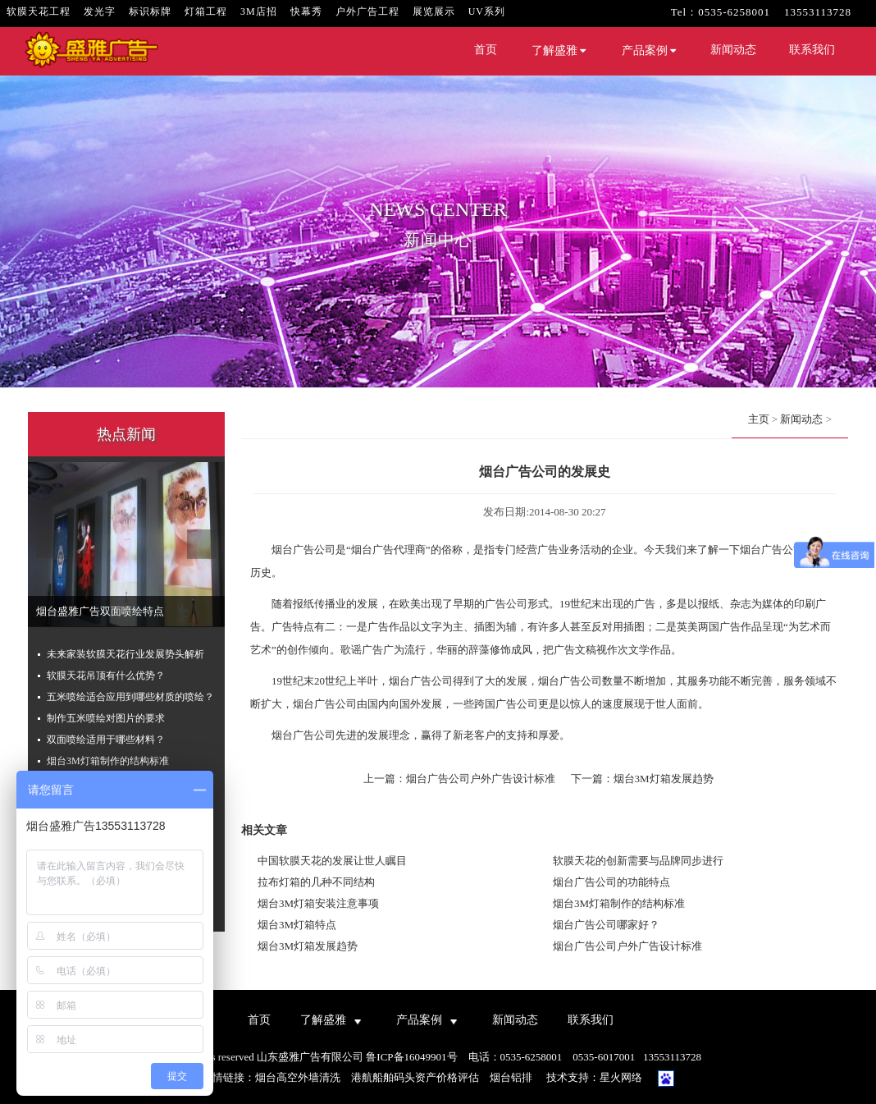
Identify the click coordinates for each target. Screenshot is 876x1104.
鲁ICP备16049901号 (411, 1057)
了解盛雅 (559, 50)
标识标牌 (150, 11)
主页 (758, 419)
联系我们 (812, 50)
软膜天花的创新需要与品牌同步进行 (638, 860)
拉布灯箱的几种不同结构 (316, 882)
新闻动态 (733, 50)
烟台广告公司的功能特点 (611, 882)
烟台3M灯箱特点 (297, 924)
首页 (485, 50)
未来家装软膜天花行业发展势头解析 (125, 654)
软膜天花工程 (39, 11)
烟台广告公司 (303, 549)
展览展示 (434, 11)
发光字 (100, 11)
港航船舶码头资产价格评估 (415, 1077)
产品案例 (649, 50)
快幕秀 (306, 11)
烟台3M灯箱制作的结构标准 (108, 761)
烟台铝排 (511, 1077)
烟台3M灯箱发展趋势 (664, 778)
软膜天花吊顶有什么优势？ (106, 675)
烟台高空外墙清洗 (297, 1077)
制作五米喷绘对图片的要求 (106, 718)
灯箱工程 (206, 11)
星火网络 (621, 1077)
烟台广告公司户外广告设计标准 (480, 778)
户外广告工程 (367, 11)
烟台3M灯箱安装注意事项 (318, 903)
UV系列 (486, 11)
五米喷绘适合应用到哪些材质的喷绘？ (130, 697)
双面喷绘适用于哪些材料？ (106, 739)
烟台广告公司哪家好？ (606, 924)
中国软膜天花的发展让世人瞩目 (332, 860)
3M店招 (258, 11)
